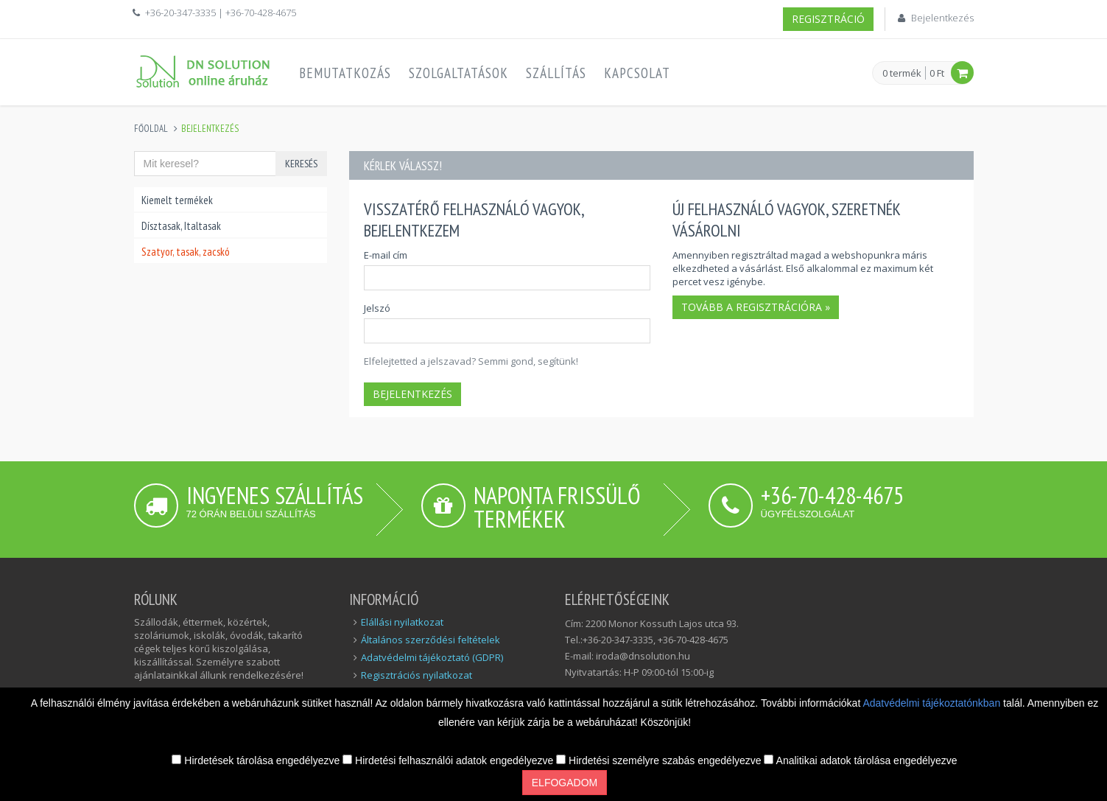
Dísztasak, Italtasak (181, 226)
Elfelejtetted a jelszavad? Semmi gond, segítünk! (471, 361)
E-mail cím (385, 255)
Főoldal (151, 128)
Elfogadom (564, 782)
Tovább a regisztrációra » (755, 307)
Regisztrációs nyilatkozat (416, 675)
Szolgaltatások (458, 73)
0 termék (901, 74)
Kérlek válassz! (403, 166)
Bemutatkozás (345, 73)
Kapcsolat (637, 73)
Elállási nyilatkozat (402, 622)
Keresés (301, 163)
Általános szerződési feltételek (430, 639)
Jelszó (377, 308)
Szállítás (556, 73)
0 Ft (936, 73)
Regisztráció (828, 19)
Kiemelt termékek (177, 200)
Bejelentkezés (942, 17)
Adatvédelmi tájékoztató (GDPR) (432, 657)
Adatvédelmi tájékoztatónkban (932, 703)
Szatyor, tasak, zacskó (185, 252)
